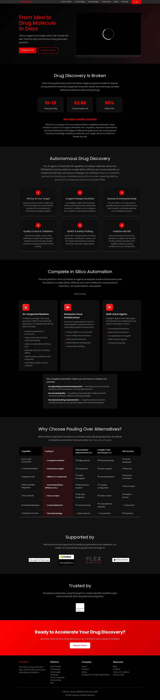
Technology (80, 1)
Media (84, 672)
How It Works (66, 1)
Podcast (124, 1)
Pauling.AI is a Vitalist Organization (96, 674)
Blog (116, 1)
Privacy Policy (118, 674)
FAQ (52, 683)
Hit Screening (55, 680)
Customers (106, 1)
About (84, 666)
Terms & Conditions (121, 672)
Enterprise (54, 674)
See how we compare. (100, 440)
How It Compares (57, 677)
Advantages (93, 1)
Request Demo (28, 50)
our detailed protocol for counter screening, (87, 176)
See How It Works (48, 50)
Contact (85, 669)
